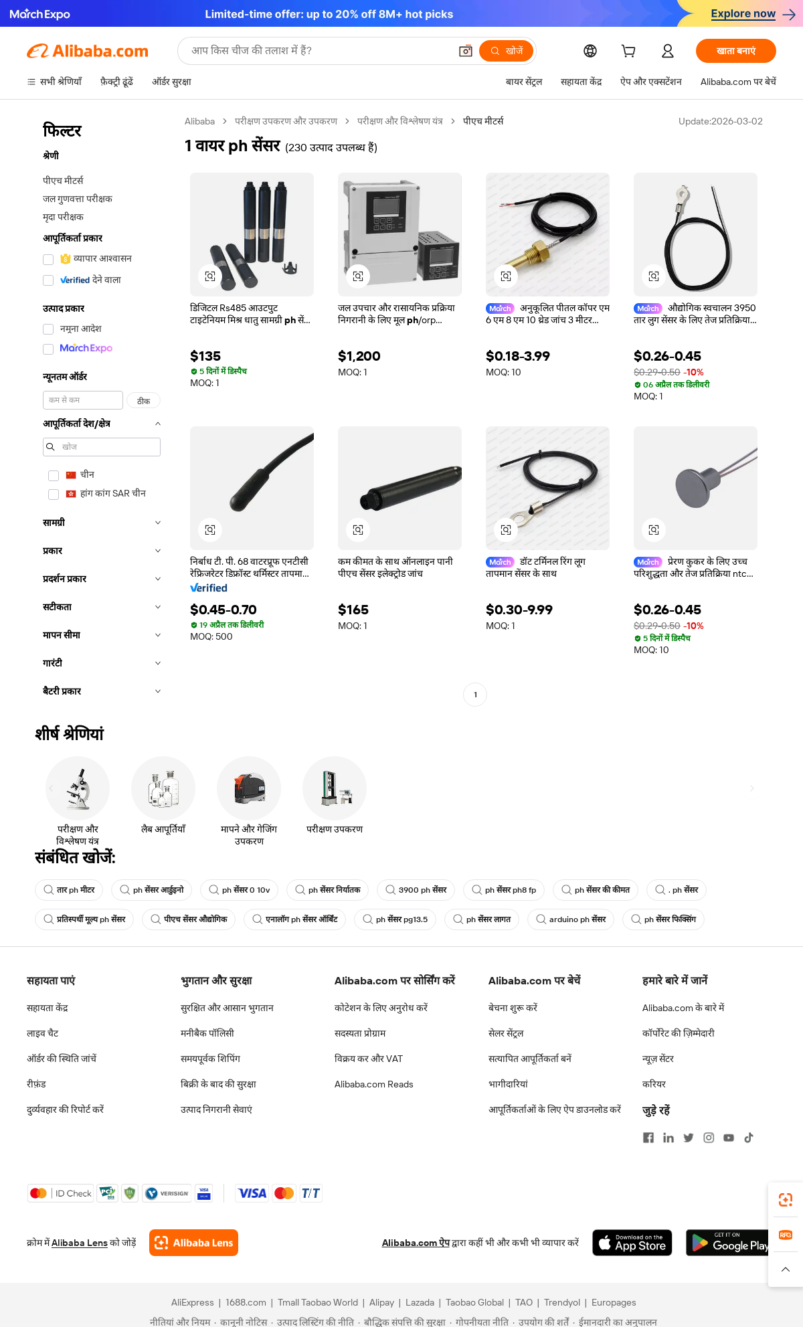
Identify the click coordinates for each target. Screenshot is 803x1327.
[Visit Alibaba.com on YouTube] (729, 1138)
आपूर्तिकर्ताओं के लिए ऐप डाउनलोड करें (554, 1109)
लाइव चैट (42, 1033)
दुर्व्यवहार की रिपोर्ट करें (65, 1109)
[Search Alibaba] (319, 50)
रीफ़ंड (36, 1084)
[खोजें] (506, 51)
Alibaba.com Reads (374, 1084)
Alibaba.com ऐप (416, 1242)
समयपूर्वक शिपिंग (210, 1058)
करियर (654, 1084)
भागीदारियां (508, 1084)
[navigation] (102, 410)
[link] (785, 1199)
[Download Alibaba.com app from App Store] (632, 1242)
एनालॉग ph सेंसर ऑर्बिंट (294, 919)
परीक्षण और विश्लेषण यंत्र (400, 121)
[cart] (631, 53)
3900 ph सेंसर (415, 890)
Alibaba (200, 121)
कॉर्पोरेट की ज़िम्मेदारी (678, 1033)
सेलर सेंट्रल (505, 1033)
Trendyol (562, 1302)
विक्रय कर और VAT (369, 1058)
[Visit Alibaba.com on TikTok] (749, 1138)
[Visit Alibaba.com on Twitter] (689, 1138)
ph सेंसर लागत (482, 919)
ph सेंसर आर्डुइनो (151, 890)
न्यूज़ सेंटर (658, 1058)
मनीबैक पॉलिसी (207, 1033)
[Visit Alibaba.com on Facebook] (648, 1138)
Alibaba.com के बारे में (683, 1007)
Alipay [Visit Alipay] (381, 1302)
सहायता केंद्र (47, 1007)
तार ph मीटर (68, 890)
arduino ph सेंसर (571, 919)
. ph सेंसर (676, 890)
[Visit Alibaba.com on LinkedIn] (668, 1138)
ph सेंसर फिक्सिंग (663, 919)
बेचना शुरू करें (512, 1007)
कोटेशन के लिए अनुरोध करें (381, 1007)
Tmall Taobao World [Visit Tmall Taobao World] (318, 1302)
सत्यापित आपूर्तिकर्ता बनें (529, 1058)
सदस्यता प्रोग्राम (360, 1033)
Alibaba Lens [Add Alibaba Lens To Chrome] (80, 1242)
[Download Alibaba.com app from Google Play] (731, 1242)
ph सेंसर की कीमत (595, 890)
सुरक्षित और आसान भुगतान (227, 1007)
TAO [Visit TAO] (524, 1302)
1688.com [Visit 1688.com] (246, 1302)
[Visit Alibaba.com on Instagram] (709, 1138)
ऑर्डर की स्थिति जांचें (61, 1058)
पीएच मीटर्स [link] (483, 121)
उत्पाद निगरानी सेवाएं (216, 1109)
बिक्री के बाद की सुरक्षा (218, 1084)
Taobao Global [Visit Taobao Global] (475, 1302)
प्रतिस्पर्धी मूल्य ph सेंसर (84, 919)
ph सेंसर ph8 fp (504, 890)
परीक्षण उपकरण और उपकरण (286, 121)
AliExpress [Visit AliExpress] (192, 1302)
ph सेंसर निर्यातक (327, 890)
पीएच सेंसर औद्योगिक (189, 919)
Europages (614, 1302)
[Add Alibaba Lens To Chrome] (193, 1242)
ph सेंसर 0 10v (239, 890)
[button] (466, 51)
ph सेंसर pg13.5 (395, 919)
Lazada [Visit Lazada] (420, 1302)
